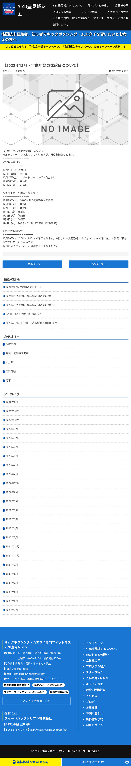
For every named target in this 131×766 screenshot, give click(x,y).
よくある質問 (61, 18)
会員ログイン (94, 725)
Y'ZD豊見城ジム (32, 10)
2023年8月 (12, 438)
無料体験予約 (94, 719)
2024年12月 (12, 410)
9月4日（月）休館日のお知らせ (24, 314)
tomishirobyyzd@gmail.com (29, 673)
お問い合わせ (61, 24)
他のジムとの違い (98, 5)
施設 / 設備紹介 (81, 18)
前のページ (32, 264)
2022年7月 (12, 510)
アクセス (98, 18)
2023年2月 (12, 474)
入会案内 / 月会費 (117, 11)
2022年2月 (12, 537)
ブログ (111, 18)
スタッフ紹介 (89, 11)
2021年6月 (12, 591)
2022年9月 (12, 492)
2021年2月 (12, 609)
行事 (8, 380)
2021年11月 (12, 555)
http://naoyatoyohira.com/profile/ (48, 729)
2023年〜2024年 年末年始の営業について (30, 304)
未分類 (9, 362)
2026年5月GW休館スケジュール (24, 286)
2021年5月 (12, 600)
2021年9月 (12, 564)
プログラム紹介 (62, 11)
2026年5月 (12, 401)
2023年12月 (12, 419)
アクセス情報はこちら (36, 701)
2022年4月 (12, 528)
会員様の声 (121, 5)
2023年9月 (12, 428)
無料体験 (11, 371)
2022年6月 (12, 519)
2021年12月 (12, 546)
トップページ (94, 643)
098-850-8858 (20, 668)
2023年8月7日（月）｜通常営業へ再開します (31, 323)
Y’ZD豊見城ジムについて (67, 5)
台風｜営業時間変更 (17, 353)
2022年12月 (12, 483)
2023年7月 (12, 447)
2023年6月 (12, 456)
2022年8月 (12, 501)
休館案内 (20, 71)
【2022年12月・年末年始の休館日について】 (41, 65)
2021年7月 (12, 582)
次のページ (98, 264)
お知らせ (123, 18)
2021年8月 (12, 573)
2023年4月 (12, 465)
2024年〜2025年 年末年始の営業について (30, 295)
